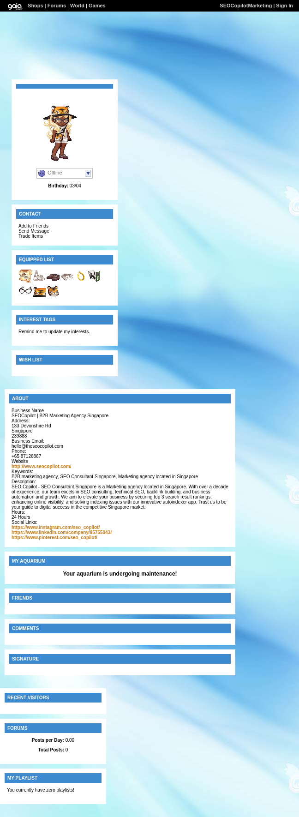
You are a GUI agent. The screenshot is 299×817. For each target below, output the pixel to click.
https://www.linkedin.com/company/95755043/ (62, 532)
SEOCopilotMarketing (246, 5)
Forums (57, 5)
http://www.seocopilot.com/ (42, 466)
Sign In (284, 5)
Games (97, 5)
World (77, 5)
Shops (35, 5)
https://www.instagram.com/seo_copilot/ (56, 527)
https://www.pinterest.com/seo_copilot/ (54, 537)
